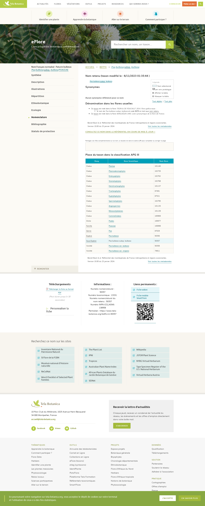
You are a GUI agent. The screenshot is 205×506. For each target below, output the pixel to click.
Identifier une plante (49, 19)
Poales (111, 221)
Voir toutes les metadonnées (160, 126)
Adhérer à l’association (163, 471)
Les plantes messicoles (42, 468)
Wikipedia (139, 349)
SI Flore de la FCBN (48, 357)
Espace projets (118, 448)
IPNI (89, 355)
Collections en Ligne (79, 456)
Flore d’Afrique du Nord (122, 468)
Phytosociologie (38, 472)
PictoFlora (74, 472)
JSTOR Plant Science (144, 355)
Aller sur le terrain (120, 19)
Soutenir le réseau (160, 467)
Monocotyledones (116, 211)
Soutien (156, 459)
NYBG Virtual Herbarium (146, 361)
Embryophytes (114, 176)
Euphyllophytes (115, 196)
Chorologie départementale (124, 460)
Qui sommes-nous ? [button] (139, 4)
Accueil (89, 67)
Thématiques (38, 445)
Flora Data (36, 456)
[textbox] (138, 45)
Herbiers (35, 460)
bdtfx (103, 67)
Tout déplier (157, 101)
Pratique (156, 478)
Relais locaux (37, 476)
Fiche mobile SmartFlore (140, 296)
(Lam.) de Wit (161, 61)
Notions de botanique (121, 480)
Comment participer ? (155, 19)
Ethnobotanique (40, 103)
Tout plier (168, 101)
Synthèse (36, 75)
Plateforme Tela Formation (82, 476)
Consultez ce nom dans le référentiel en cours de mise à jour (119, 132)
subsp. (47, 70)
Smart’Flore (75, 484)
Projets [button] (102, 4)
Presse (155, 490)
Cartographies (159, 482)
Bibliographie (38, 124)
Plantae (112, 166)
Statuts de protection (43, 131)
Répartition (37, 96)
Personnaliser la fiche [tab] (57, 310)
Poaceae (63, 70)
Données (156, 445)
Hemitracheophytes (117, 186)
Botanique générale (120, 452)
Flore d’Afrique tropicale (122, 476)
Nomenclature (39, 117)
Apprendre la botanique (84, 19)
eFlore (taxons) (77, 460)
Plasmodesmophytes (117, 171)
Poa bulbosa (114, 235)
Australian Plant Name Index (100, 366)
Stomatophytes (115, 181)
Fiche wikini (140, 290)
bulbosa (39, 70)
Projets (115, 445)
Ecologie (36, 110)
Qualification (158, 448)
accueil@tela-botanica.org (43, 419)
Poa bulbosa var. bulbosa (119, 245)
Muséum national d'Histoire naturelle (53, 364)
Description (37, 82)
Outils (73, 445)
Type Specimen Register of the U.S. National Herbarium (149, 368)
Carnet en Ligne (77, 452)
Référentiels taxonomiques (82, 480)
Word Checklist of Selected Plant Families (55, 378)
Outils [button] (88, 4)
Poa (33, 70)
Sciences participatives (42, 480)
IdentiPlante (75, 468)
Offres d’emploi (159, 486)
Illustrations (38, 89)
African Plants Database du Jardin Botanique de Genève (100, 373)
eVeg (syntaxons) (78, 464)
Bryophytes (116, 456)
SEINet (90, 380)
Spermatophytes (115, 201)
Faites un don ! (189, 4)
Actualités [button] (42, 4)
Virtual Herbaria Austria (146, 375)
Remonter (41, 269)
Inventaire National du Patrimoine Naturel (50, 350)
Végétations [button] (73, 4)
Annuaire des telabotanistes (83, 448)
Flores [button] (57, 4)
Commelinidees (115, 216)
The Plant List (93, 349)
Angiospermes (114, 206)
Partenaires (157, 463)
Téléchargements (160, 452)
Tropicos (91, 361)
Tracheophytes (115, 191)
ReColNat (44, 371)
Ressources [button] (118, 4)
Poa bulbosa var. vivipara (119, 250)
